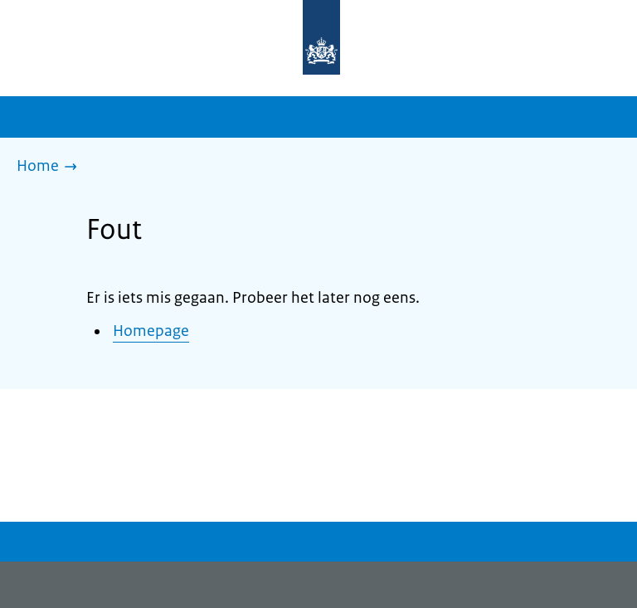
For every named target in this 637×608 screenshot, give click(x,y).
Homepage (151, 331)
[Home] (51, 167)
